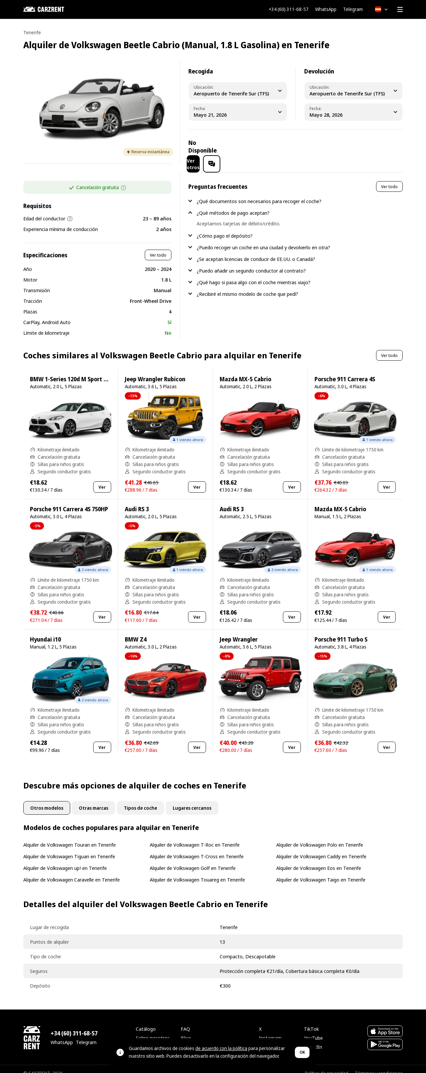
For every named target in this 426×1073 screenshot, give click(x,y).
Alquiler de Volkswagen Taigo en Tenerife (320, 871)
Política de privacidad (326, 1064)
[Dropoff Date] (353, 112)
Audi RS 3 (137, 500)
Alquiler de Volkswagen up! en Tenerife (65, 859)
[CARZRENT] (56, 9)
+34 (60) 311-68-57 (289, 9)
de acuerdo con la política (221, 1048)
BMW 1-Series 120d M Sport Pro (71, 370)
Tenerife (32, 32)
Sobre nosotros (153, 1029)
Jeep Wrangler (239, 631)
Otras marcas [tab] (93, 799)
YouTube (313, 1029)
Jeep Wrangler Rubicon (155, 370)
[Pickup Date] (238, 112)
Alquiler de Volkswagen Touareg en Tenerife (197, 871)
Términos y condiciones (379, 1064)
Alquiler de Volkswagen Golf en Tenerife (193, 859)
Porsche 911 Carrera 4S (345, 370)
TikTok (311, 1020)
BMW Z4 (135, 631)
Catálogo (146, 1020)
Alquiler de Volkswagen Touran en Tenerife (69, 836)
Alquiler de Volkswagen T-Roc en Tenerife (195, 836)
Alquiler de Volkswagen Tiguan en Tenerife (69, 847)
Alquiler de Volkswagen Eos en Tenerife (318, 859)
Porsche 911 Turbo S (341, 631)
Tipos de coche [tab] (140, 799)
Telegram (353, 9)
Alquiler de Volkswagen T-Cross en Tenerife (197, 847)
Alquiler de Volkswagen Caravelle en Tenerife (71, 871)
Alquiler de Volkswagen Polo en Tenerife (319, 836)
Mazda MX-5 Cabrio (245, 370)
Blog (186, 1029)
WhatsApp (325, 9)
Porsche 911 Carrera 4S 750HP (69, 500)
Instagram (270, 1029)
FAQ (185, 1020)
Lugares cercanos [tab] (192, 799)
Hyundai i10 (45, 631)
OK (302, 1052)
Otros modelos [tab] (46, 799)
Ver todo (158, 246)
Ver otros (343, 146)
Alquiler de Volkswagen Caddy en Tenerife (321, 847)
